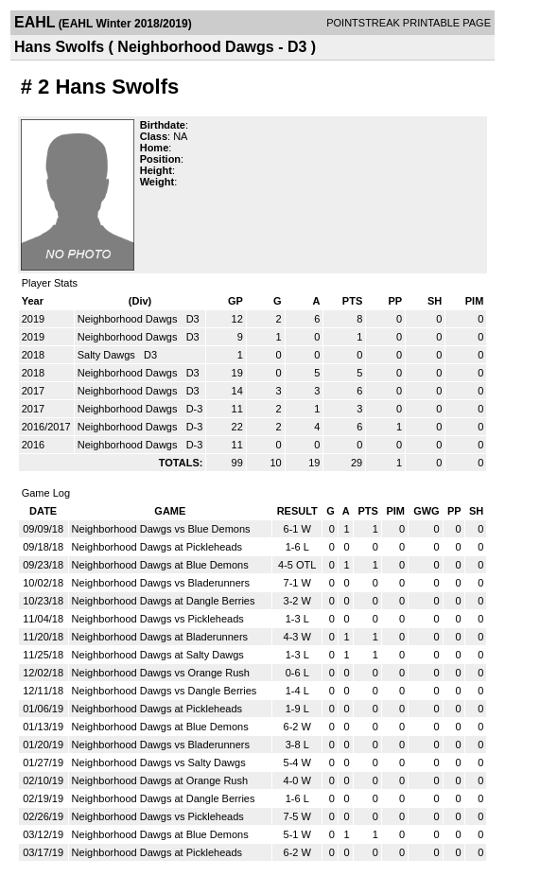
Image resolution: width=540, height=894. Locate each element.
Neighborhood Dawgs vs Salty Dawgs (159, 762)
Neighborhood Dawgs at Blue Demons (160, 564)
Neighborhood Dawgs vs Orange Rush (161, 672)
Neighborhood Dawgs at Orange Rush (160, 780)
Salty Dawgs (108, 354)
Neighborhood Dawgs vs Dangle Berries (164, 690)
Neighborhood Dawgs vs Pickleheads (158, 618)
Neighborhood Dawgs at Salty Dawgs (158, 654)
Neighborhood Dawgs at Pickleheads (157, 546)
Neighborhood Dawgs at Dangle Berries (163, 600)
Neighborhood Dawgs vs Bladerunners (161, 582)
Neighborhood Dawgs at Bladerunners (160, 636)
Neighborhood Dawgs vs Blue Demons (161, 529)
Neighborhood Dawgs (129, 318)
